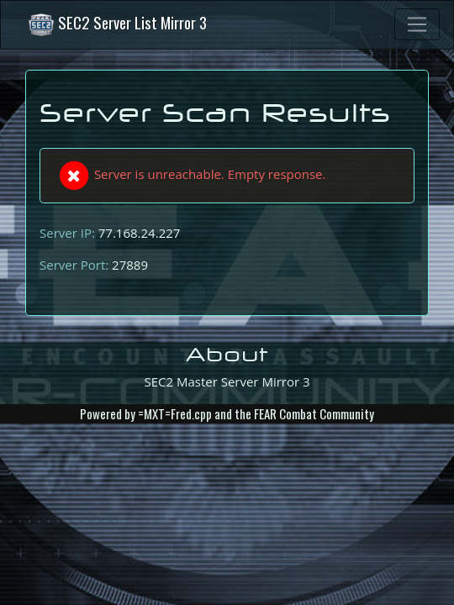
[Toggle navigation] (417, 24)
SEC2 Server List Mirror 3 (117, 25)
